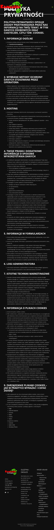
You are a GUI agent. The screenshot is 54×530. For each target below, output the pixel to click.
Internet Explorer (13, 410)
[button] (44, 475)
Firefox (11, 416)
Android (11, 423)
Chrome (11, 412)
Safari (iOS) (12, 425)
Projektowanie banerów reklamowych (42, 500)
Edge (10, 408)
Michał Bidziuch (30, 525)
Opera (10, 418)
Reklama (40, 486)
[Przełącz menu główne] (52, 7)
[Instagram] (8, 492)
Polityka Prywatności (42, 517)
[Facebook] (5, 492)
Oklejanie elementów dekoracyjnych (42, 482)
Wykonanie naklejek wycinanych (42, 490)
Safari (10, 414)
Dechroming (42, 477)
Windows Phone (13, 427)
